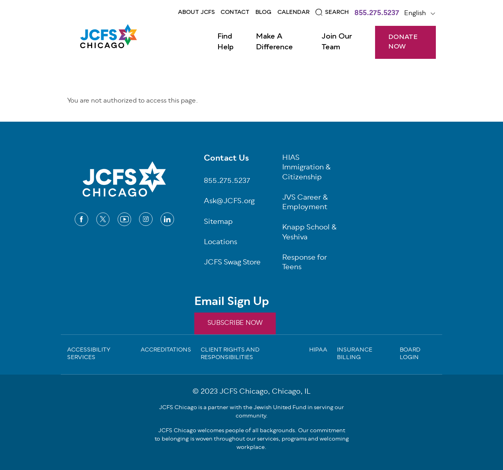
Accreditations (166, 351)
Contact (235, 12)
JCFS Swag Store (232, 263)
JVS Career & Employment (305, 203)
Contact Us (226, 159)
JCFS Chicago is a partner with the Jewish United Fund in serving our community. (251, 412)
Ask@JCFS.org (229, 202)
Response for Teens (304, 263)
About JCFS (196, 12)
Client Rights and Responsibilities (230, 354)
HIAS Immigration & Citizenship (306, 168)
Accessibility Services (88, 354)
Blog (263, 12)
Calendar (293, 12)
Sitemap (218, 222)
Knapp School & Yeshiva (309, 233)
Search (337, 12)
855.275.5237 (376, 13)
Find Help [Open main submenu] (225, 42)
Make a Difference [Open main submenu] (274, 42)
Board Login (410, 354)
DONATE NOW (403, 42)
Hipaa (318, 351)
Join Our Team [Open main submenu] (336, 42)
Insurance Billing (354, 354)
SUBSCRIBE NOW (235, 323)
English (415, 13)
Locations (220, 243)
